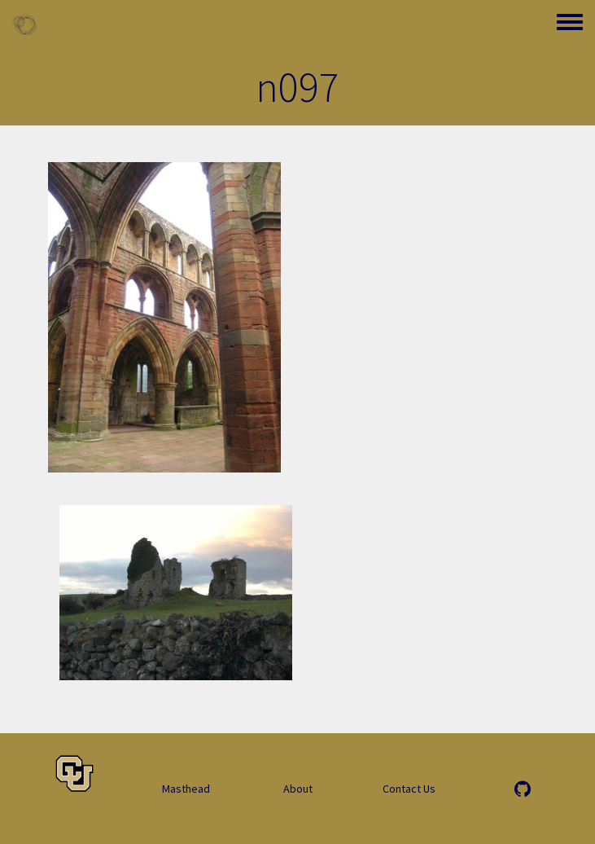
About (298, 788)
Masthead (186, 788)
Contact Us (409, 788)
